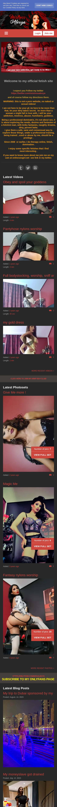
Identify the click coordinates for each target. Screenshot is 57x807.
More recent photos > (42, 668)
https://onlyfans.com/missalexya (28, 676)
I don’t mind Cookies (44, 5)
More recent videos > (43, 371)
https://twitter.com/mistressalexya (28, 93)
